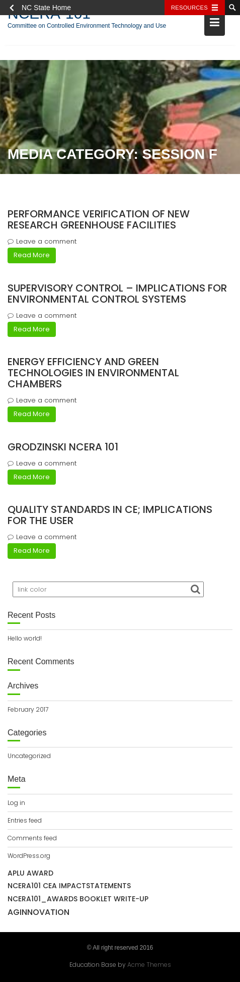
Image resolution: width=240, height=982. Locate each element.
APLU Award (30, 873)
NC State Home (46, 8)
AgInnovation (38, 912)
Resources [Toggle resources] (189, 8)
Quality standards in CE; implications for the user (110, 515)
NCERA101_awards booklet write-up (78, 899)
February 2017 (28, 709)
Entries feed (25, 820)
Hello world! (25, 638)
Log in (16, 802)
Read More (32, 255)
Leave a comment (46, 241)
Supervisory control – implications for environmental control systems (117, 293)
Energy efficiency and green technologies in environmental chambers (93, 373)
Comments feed (32, 838)
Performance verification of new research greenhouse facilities (99, 219)
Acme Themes (149, 964)
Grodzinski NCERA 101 (63, 447)
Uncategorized (29, 756)
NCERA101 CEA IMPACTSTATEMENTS (69, 886)
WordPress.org (29, 855)
